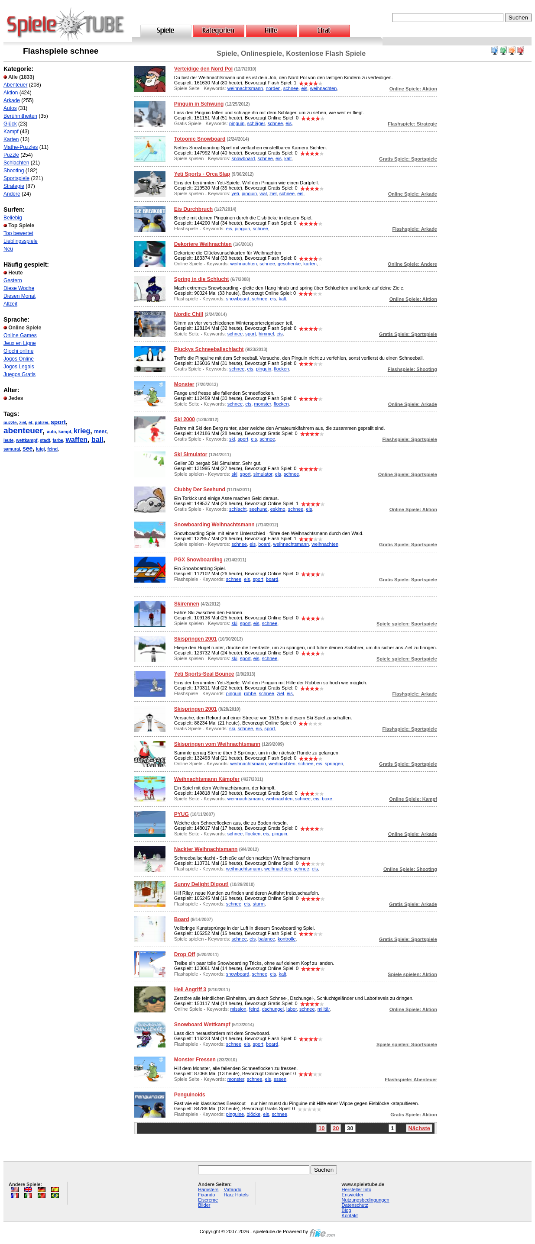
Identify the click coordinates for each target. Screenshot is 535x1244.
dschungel (273, 1009)
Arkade (11, 100)
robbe (250, 693)
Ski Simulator (191, 454)
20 (336, 1128)
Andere (11, 194)
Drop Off (184, 954)
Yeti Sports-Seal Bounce (204, 674)
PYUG (181, 814)
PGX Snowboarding (198, 560)
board (264, 544)
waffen (76, 439)
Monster (184, 384)
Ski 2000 (184, 419)
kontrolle (287, 938)
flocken (281, 368)
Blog (346, 1210)
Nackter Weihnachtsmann (206, 849)
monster (262, 403)
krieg (82, 431)
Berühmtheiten (20, 116)
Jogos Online (18, 359)
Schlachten (16, 163)
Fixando (206, 1194)
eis (304, 88)
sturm (259, 903)
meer (100, 432)
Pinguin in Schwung (199, 104)
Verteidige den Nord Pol (203, 69)
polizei (41, 422)
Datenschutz (355, 1205)
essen (280, 1079)
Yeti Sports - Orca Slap (202, 174)
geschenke (289, 263)
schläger (256, 123)
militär (324, 1009)
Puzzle (11, 155)
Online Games (20, 335)
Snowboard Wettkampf (202, 1025)
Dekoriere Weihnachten (203, 244)
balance (266, 938)
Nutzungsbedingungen (365, 1199)
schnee (290, 88)
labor (291, 1009)
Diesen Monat (19, 296)
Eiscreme (208, 1199)
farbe (57, 440)
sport (58, 422)
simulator (262, 474)
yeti (235, 193)
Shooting (13, 171)
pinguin (236, 123)
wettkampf (26, 440)
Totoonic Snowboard (199, 139)
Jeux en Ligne (19, 343)
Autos (10, 108)
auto (51, 431)
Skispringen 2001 (195, 639)
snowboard (243, 158)
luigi (40, 449)
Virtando (232, 1189)
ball (97, 439)
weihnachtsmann (245, 88)
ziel (22, 422)
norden (273, 88)
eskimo (277, 509)
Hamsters (208, 1189)
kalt (288, 158)
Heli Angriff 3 (190, 989)
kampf (64, 431)
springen (334, 763)
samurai (11, 449)
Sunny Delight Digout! (201, 884)
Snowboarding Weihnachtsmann (214, 525)
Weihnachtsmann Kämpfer (207, 779)
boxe (327, 798)
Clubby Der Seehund (199, 490)
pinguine (235, 1114)
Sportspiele (16, 178)
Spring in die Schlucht (201, 279)
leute (8, 440)
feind (52, 449)
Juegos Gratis (19, 374)
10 (321, 1128)
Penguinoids (189, 1095)
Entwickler (352, 1194)
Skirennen (186, 604)
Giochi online (18, 351)
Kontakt (350, 1215)
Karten (11, 139)
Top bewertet (18, 233)
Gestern (12, 280)
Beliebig (12, 218)
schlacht (237, 509)
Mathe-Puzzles (20, 147)
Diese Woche (18, 288)
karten (310, 263)
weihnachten (323, 88)
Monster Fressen (195, 1060)
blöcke (253, 1114)
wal (263, 193)
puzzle (10, 422)
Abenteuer (15, 85)
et (30, 422)
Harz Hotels (236, 1194)
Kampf (11, 132)
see (27, 448)
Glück (10, 124)
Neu (8, 249)
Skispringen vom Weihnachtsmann (217, 744)
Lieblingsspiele (20, 241)
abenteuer (22, 430)
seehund (258, 509)
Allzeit (10, 304)
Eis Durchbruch (193, 209)
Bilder (204, 1205)
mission (238, 1009)
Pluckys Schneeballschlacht (209, 349)
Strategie (13, 186)
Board (181, 919)
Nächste (419, 1128)
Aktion (10, 93)
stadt (45, 440)
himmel (266, 333)
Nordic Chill (188, 314)
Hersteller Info (356, 1189)
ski (232, 439)
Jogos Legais (18, 367)
